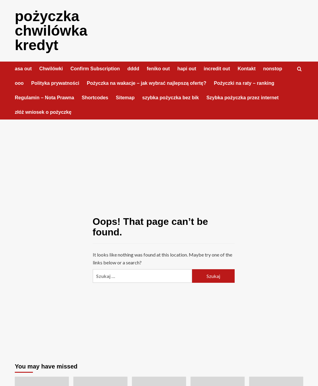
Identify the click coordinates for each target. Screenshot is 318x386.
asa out (23, 68)
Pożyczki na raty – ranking (244, 83)
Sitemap (125, 97)
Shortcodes (95, 97)
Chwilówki (51, 68)
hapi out (186, 68)
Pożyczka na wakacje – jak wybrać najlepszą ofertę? (147, 83)
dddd (133, 68)
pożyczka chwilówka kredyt (51, 30)
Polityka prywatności (55, 83)
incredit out (217, 68)
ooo (19, 83)
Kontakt (247, 68)
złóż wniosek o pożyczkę (43, 112)
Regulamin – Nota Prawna (44, 97)
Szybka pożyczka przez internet (242, 97)
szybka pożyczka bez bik (170, 97)
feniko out (158, 68)
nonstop (272, 68)
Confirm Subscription (95, 68)
